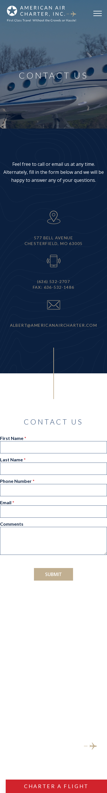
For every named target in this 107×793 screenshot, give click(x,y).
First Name (11, 438)
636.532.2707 (53, 674)
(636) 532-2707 (53, 281)
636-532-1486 (59, 287)
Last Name (11, 459)
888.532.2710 (53, 686)
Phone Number (16, 481)
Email (5, 502)
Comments (11, 524)
